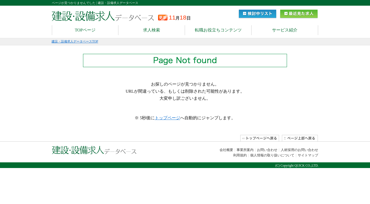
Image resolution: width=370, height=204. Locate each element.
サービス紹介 (284, 30)
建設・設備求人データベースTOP (75, 41)
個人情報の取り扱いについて (272, 155)
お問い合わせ (267, 150)
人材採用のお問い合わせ (299, 150)
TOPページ (85, 30)
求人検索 (151, 30)
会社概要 (226, 150)
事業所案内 (245, 150)
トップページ (167, 118)
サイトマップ (308, 155)
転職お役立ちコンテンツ (218, 30)
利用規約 (240, 155)
